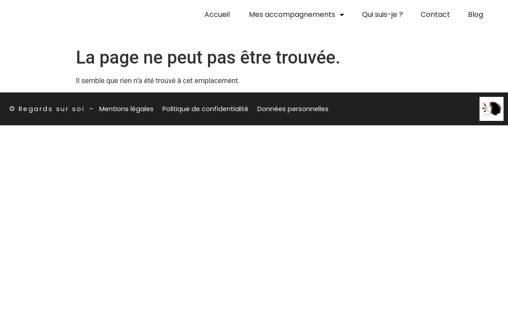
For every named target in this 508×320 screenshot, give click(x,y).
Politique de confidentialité (205, 108)
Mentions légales (126, 108)
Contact (435, 14)
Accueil (217, 14)
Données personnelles (293, 108)
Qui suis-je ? (382, 14)
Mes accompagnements (296, 15)
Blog (475, 14)
